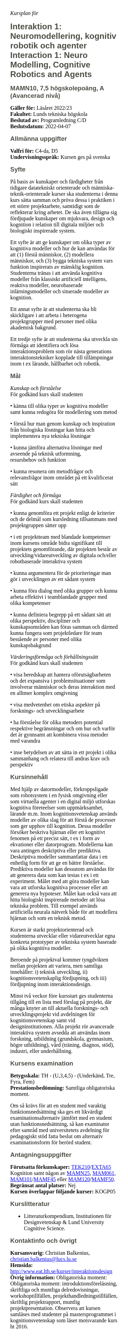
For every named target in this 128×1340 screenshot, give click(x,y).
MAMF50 (102, 1179)
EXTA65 (101, 1167)
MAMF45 (44, 1179)
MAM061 (103, 1173)
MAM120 (79, 1179)
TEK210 (80, 1167)
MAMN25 (78, 1173)
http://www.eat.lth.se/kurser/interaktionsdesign (61, 1271)
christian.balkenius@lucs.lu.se (43, 1259)
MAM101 (21, 1179)
